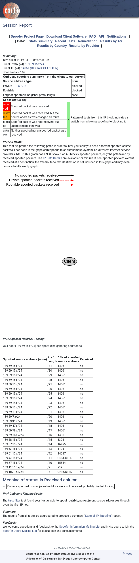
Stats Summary (40, 41)
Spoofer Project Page (27, 36)
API (101, 36)
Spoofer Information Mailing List (79, 526)
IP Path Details (52, 158)
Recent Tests (65, 41)
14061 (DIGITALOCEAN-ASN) (39, 68)
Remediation (88, 41)
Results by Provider (84, 46)
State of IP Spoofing (98, 515)
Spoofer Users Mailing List (20, 531)
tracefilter (14, 500)
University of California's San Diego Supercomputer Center (63, 558)
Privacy (127, 553)
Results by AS (111, 41)
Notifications (117, 36)
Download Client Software (66, 36)
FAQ (92, 36)
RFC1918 (20, 86)
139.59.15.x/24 (34, 64)
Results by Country (52, 46)
